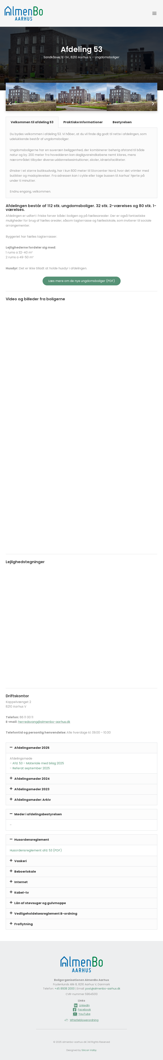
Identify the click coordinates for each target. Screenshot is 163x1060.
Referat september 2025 (31, 768)
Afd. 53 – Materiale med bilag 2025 (38, 763)
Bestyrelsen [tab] (122, 122)
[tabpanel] (81, 163)
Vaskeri (20, 861)
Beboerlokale (25, 871)
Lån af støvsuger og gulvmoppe (40, 903)
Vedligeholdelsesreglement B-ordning (45, 913)
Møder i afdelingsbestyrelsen (38, 814)
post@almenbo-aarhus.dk (102, 988)
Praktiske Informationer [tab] (83, 122)
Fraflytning (23, 924)
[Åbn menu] (154, 13)
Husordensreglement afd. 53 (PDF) (36, 850)
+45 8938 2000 (65, 988)
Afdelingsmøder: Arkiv (32, 800)
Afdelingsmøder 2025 (31, 748)
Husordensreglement (31, 839)
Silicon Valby (89, 1050)
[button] (10, 103)
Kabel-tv (21, 892)
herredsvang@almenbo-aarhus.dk (44, 722)
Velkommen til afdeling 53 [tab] (32, 122)
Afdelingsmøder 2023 (31, 789)
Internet (21, 882)
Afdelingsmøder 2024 (32, 779)
